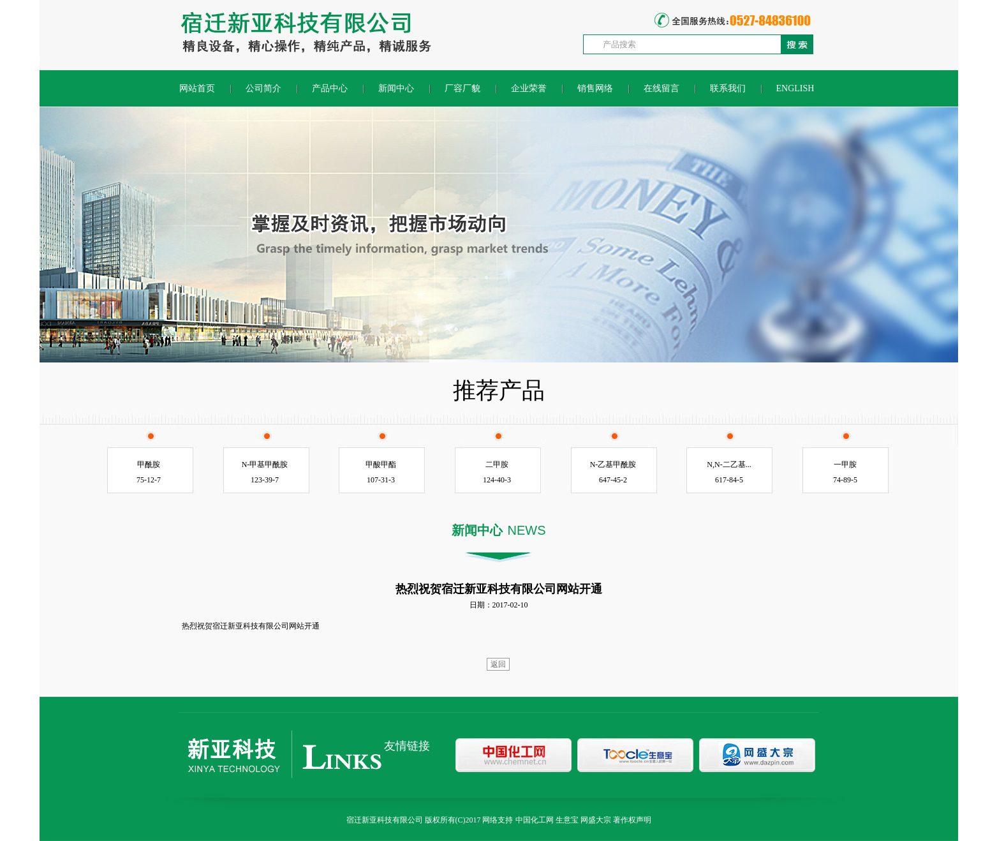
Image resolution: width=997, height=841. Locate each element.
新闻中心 (396, 88)
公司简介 (263, 88)
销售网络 (595, 88)
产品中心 (330, 88)
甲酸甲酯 (381, 464)
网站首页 (197, 88)
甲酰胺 (148, 464)
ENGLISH (795, 88)
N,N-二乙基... (729, 464)
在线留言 (661, 88)
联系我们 (728, 88)
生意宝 (567, 819)
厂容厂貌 (462, 88)
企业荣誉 (529, 88)
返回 (498, 664)
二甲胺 (496, 464)
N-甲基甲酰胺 (265, 464)
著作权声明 (632, 819)
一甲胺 (845, 464)
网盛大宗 (595, 819)
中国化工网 (534, 819)
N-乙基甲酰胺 (613, 464)
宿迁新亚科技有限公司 (384, 819)
